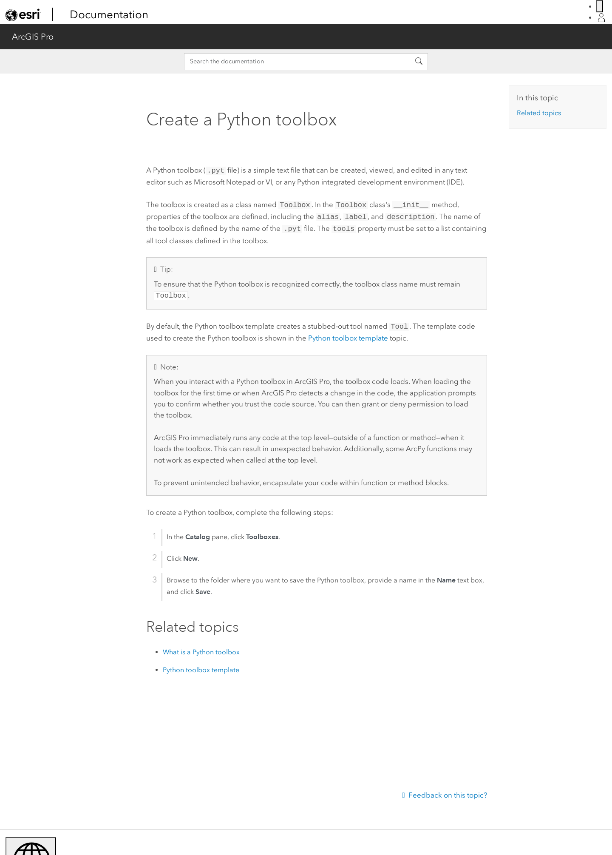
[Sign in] (601, 17)
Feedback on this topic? (447, 795)
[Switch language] (599, 6)
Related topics (539, 113)
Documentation (109, 14)
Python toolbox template (348, 333)
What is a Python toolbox (201, 647)
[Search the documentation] (297, 61)
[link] (23, 15)
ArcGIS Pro (33, 36)
